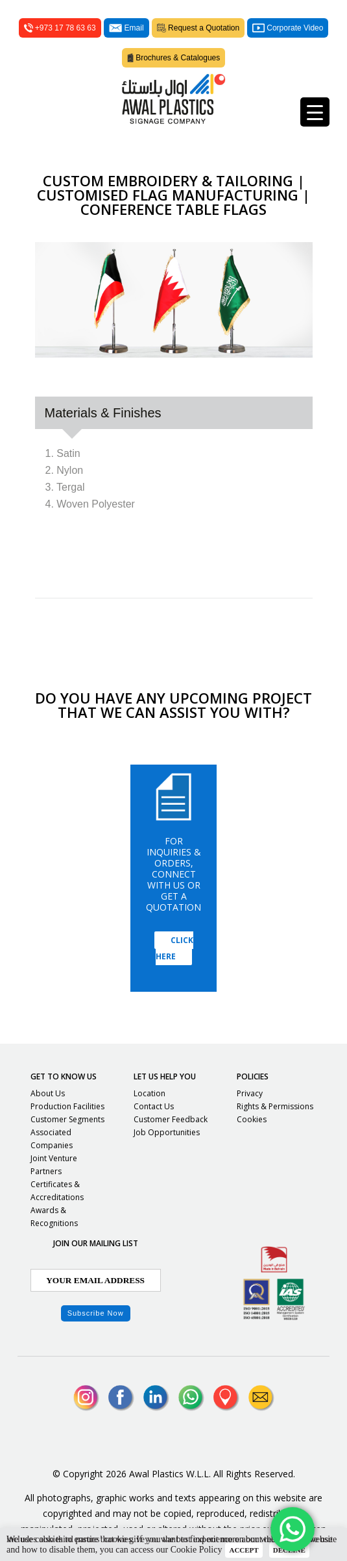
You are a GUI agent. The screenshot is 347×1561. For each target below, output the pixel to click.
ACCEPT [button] (243, 1550)
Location (149, 1093)
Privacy (250, 1093)
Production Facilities (67, 1106)
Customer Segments (67, 1119)
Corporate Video (287, 27)
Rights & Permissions (275, 1106)
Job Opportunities (167, 1132)
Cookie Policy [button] (196, 1550)
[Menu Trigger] (314, 112)
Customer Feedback (171, 1119)
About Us (47, 1093)
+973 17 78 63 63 (60, 27)
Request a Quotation (198, 27)
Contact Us (154, 1106)
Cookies (252, 1119)
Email (126, 27)
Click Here (174, 948)
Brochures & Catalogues (174, 57)
